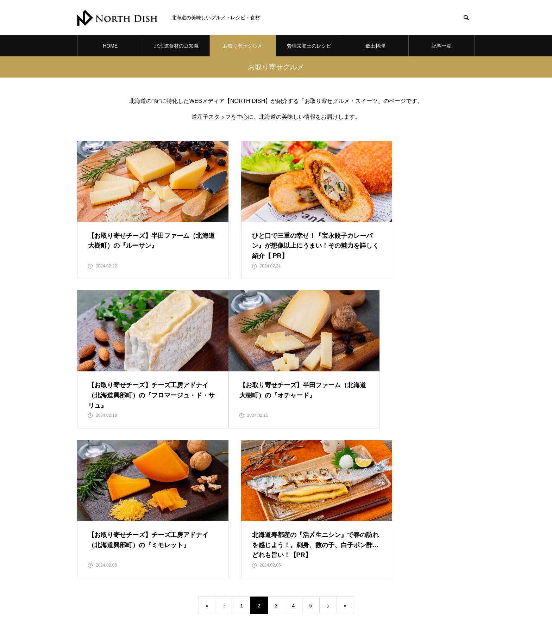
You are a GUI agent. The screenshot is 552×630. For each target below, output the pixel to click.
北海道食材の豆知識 (176, 46)
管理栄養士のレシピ (309, 46)
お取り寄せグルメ (242, 46)
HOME (110, 46)
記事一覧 (441, 46)
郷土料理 (375, 46)
